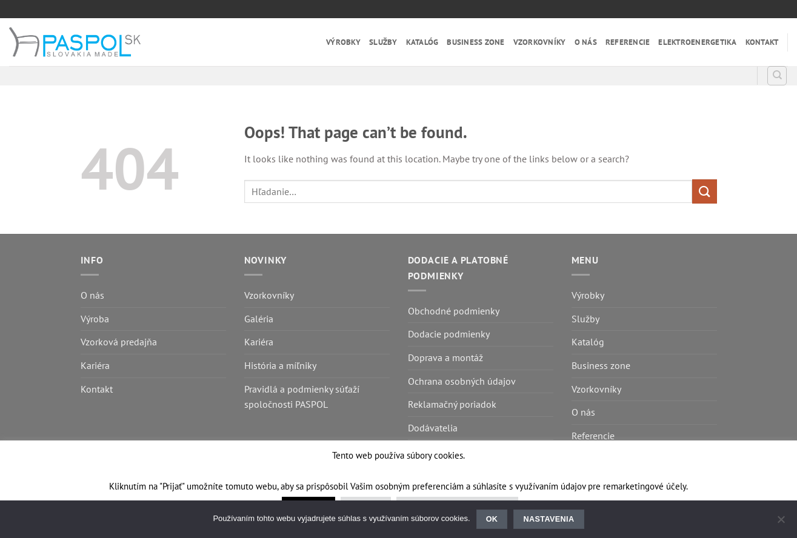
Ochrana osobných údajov (462, 381)
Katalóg (422, 42)
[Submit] (704, 191)
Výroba (95, 319)
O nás (586, 42)
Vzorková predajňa (119, 342)
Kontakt (762, 42)
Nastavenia (549, 519)
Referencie (627, 42)
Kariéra (95, 365)
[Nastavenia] (780, 523)
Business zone (475, 42)
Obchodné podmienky (453, 311)
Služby (383, 42)
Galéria (258, 319)
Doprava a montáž (445, 357)
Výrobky (343, 42)
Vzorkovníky (539, 42)
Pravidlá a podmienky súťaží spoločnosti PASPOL (301, 397)
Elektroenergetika (697, 42)
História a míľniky (280, 365)
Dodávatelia (433, 428)
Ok (492, 519)
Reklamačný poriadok (452, 404)
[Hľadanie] (777, 75)
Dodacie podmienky (449, 334)
